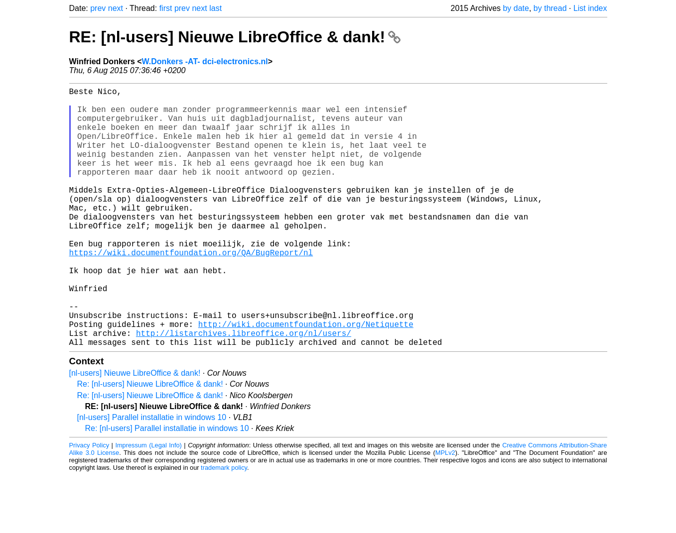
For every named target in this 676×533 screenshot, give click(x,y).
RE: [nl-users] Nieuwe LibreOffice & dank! (235, 37)
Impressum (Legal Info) (148, 503)
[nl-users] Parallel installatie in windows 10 (152, 475)
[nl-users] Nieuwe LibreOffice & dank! (135, 430)
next (115, 8)
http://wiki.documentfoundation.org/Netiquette (305, 377)
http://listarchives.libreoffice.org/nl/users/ (243, 388)
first (165, 8)
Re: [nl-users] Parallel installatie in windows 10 (167, 486)
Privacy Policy (89, 503)
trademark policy (224, 525)
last (215, 8)
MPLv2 (445, 510)
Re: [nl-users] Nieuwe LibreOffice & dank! (150, 441)
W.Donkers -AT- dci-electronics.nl (205, 61)
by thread (550, 8)
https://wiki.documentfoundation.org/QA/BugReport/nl (191, 290)
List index (590, 8)
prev (98, 8)
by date (516, 8)
